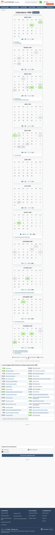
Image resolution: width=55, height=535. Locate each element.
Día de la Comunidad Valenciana (40, 394)
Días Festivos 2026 (15, 7)
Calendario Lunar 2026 (5, 522)
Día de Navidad (18, 353)
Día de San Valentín (10, 376)
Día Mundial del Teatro (11, 394)
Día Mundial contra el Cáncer (13, 373)
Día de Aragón (9, 397)
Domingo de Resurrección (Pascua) (22, 99)
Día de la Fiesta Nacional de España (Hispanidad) (24, 292)
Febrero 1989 (28, 47)
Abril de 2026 (24, 7)
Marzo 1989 (27, 74)
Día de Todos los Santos (19, 321)
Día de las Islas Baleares (11, 381)
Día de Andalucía (10, 378)
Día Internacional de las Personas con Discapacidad (41, 404)
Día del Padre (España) (11, 384)
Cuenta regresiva (32, 515)
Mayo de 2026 (32, 7)
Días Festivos (5, 449)
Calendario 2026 (4, 7)
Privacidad (44, 515)
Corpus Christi (9, 415)
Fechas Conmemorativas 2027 (20, 518)
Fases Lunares (5, 452)
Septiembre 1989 (27, 241)
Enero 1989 (27, 17)
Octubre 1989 (27, 268)
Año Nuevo (17, 41)
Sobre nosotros (45, 513)
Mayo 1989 (27, 130)
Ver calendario (50, 4)
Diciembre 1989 (27, 326)
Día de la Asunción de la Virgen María (22, 237)
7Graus (8, 529)
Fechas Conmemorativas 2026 (6, 519)
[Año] (47, 2)
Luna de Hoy (3, 524)
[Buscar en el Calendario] (40, 2)
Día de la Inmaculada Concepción (21, 351)
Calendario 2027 (17, 513)
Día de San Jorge (10, 401)
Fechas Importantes (32, 449)
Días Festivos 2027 (17, 516)
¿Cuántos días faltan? (33, 513)
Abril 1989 (27, 104)
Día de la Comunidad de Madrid (13, 410)
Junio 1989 (27, 159)
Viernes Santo (17, 98)
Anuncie (44, 521)
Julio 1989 (27, 186)
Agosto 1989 (27, 212)
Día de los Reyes (18, 43)
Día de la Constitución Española (21, 350)
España (17, 2)
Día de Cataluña (36, 389)
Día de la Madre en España (12, 412)
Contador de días (32, 518)
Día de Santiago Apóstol (38, 373)
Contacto (44, 518)
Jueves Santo (9, 386)
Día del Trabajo (18, 155)
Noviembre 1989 (27, 297)
